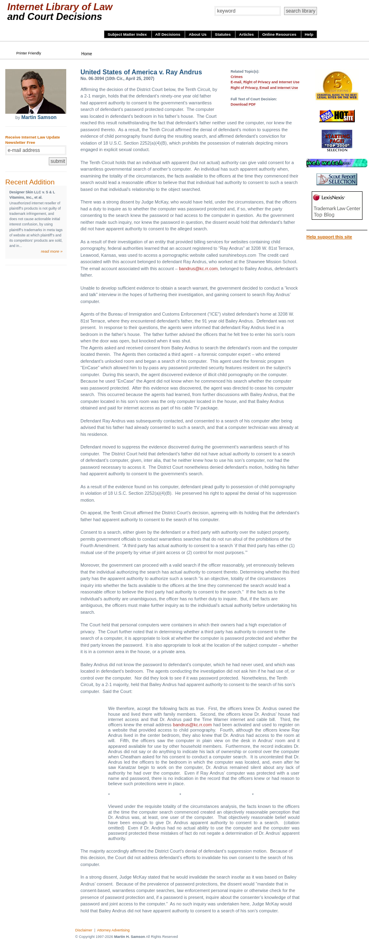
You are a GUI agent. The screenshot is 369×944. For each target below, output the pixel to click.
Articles (247, 34)
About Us (198, 34)
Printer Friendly (28, 53)
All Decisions (168, 34)
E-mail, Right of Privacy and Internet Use (265, 82)
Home (86, 54)
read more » (52, 251)
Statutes (223, 34)
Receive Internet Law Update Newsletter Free (32, 140)
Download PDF (243, 104)
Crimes (236, 77)
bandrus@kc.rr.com (198, 268)
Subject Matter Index (128, 34)
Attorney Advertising (113, 930)
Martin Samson (38, 117)
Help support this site (329, 236)
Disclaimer (83, 930)
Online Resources (279, 34)
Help (309, 34)
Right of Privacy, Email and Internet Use (264, 88)
